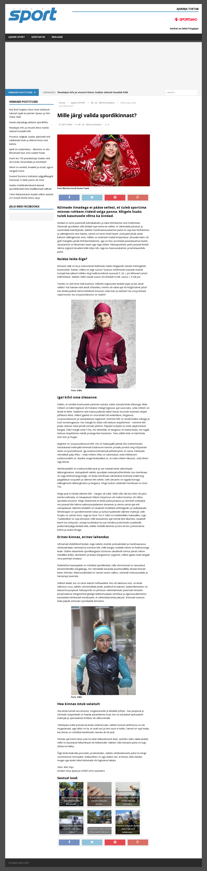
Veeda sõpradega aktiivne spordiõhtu (28, 122)
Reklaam (57, 36)
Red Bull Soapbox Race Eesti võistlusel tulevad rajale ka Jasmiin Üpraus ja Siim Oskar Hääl (29, 113)
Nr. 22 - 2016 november (90, 124)
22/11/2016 (66, 124)
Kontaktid (38, 36)
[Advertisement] (103, 64)
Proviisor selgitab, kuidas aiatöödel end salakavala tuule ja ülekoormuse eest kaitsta (29, 140)
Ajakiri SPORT (16, 36)
